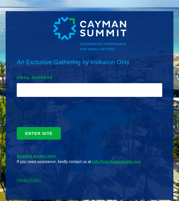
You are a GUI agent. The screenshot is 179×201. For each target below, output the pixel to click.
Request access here (36, 156)
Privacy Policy (29, 180)
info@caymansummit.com (116, 161)
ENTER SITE (38, 133)
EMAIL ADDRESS (34, 77)
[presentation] (59, 113)
